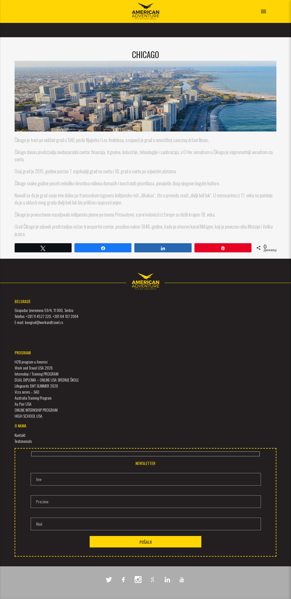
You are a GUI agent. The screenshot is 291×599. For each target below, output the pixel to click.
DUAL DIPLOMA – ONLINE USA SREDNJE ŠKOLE (47, 380)
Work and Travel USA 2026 (34, 368)
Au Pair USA (23, 404)
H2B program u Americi (31, 362)
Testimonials (23, 441)
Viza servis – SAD (27, 392)
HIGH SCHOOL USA (28, 416)
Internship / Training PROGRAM (36, 374)
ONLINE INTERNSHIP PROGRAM (36, 410)
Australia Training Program (33, 398)
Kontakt (20, 435)
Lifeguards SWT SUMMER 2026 (36, 386)
